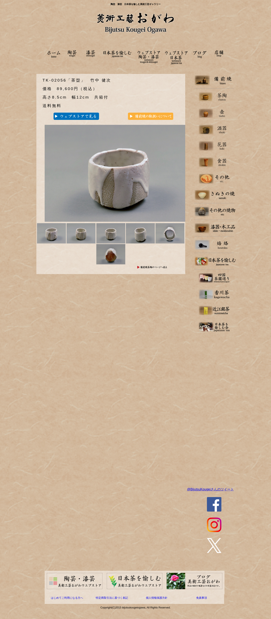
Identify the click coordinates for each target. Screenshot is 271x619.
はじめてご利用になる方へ (67, 597)
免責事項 (201, 597)
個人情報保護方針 (156, 597)
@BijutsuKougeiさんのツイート (210, 489)
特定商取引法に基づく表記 (112, 597)
